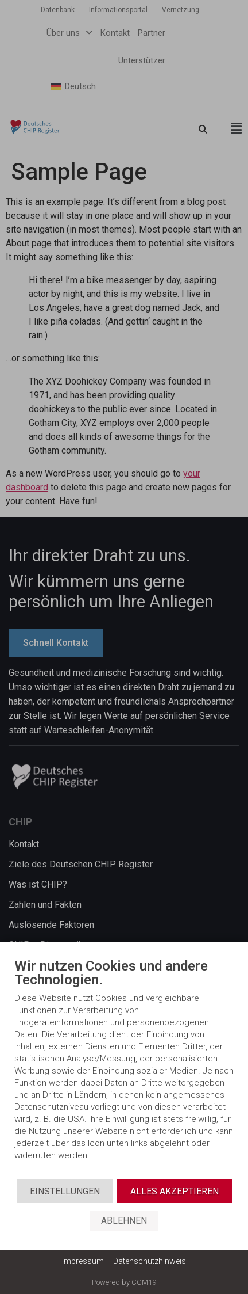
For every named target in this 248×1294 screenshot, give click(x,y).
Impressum (83, 1261)
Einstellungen (65, 1191)
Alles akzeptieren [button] (174, 1191)
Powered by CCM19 (124, 1282)
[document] (124, 1069)
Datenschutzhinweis (149, 1261)
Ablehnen (124, 1220)
